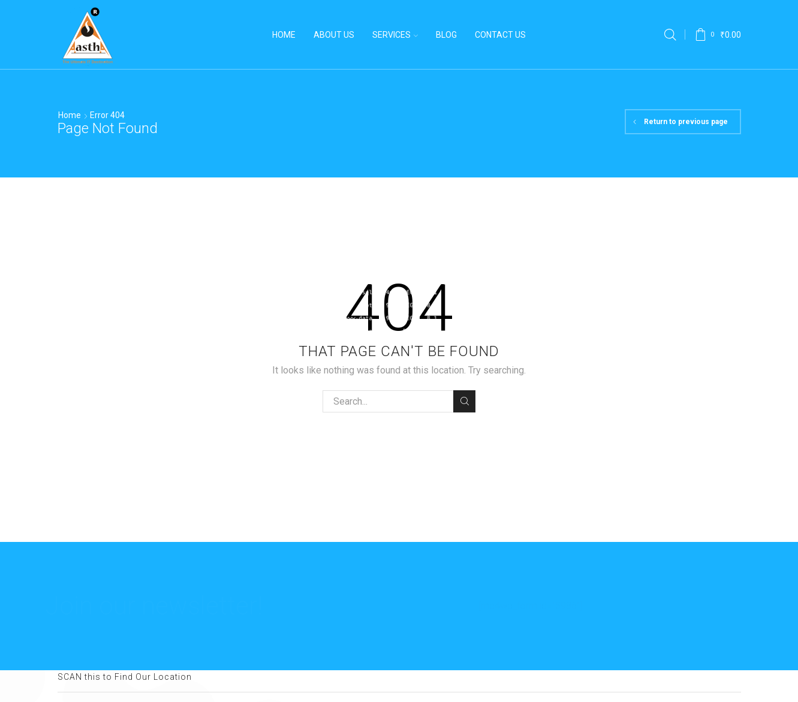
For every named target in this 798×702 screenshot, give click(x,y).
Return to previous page (686, 121)
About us (334, 35)
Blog (446, 35)
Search (464, 401)
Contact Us (500, 35)
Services (395, 35)
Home (284, 35)
